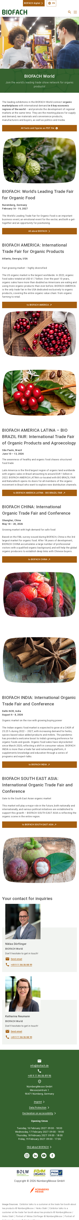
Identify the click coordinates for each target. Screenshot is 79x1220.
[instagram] (26, 1155)
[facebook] (52, 1155)
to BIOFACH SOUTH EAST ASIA (37, 824)
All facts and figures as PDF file (37, 128)
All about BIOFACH (37, 231)
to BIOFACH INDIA (38, 764)
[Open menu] (75, 12)
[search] (70, 12)
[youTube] (43, 1155)
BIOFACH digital (32, 3)
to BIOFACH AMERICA (38, 305)
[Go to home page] (26, 13)
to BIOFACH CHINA (37, 559)
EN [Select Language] (51, 3)
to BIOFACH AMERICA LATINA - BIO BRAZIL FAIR (37, 493)
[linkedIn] (35, 1155)
